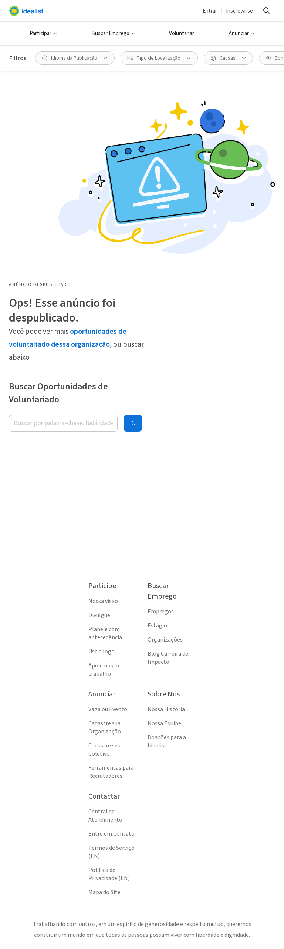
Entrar (210, 11)
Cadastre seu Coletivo (104, 750)
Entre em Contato (111, 834)
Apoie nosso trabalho (103, 670)
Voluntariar (181, 33)
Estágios (159, 626)
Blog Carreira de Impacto (168, 658)
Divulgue (99, 615)
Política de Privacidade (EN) (109, 874)
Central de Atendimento (105, 816)
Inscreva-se (239, 11)
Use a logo (101, 651)
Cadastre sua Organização (104, 727)
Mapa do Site (104, 892)
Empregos (161, 611)
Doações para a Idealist (167, 741)
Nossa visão (103, 601)
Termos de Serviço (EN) (111, 852)
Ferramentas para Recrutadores (111, 772)
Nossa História (166, 709)
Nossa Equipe (164, 723)
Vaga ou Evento (107, 709)
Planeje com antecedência (105, 633)
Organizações (165, 640)
